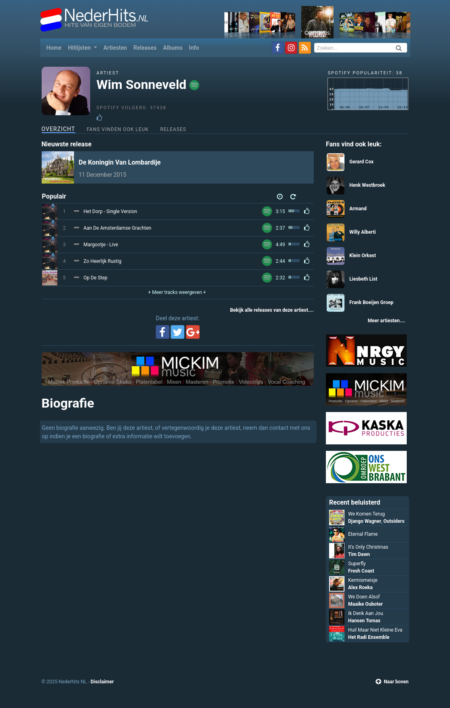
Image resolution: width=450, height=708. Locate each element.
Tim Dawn (359, 554)
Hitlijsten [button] (80, 47)
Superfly (356, 563)
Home (55, 47)
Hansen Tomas (364, 620)
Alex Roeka (360, 587)
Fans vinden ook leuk (117, 129)
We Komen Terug (366, 514)
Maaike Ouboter (365, 604)
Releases (144, 47)
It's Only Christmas (368, 547)
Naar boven (392, 682)
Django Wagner (364, 521)
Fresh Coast (361, 571)
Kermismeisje (363, 580)
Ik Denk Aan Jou (365, 613)
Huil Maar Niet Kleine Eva (375, 630)
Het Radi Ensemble (368, 637)
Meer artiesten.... (386, 320)
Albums (172, 47)
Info (194, 47)
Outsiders (393, 521)
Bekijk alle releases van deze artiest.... (272, 310)
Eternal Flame (363, 534)
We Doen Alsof (364, 597)
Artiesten (115, 47)
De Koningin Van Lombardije (120, 162)
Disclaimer (102, 682)
